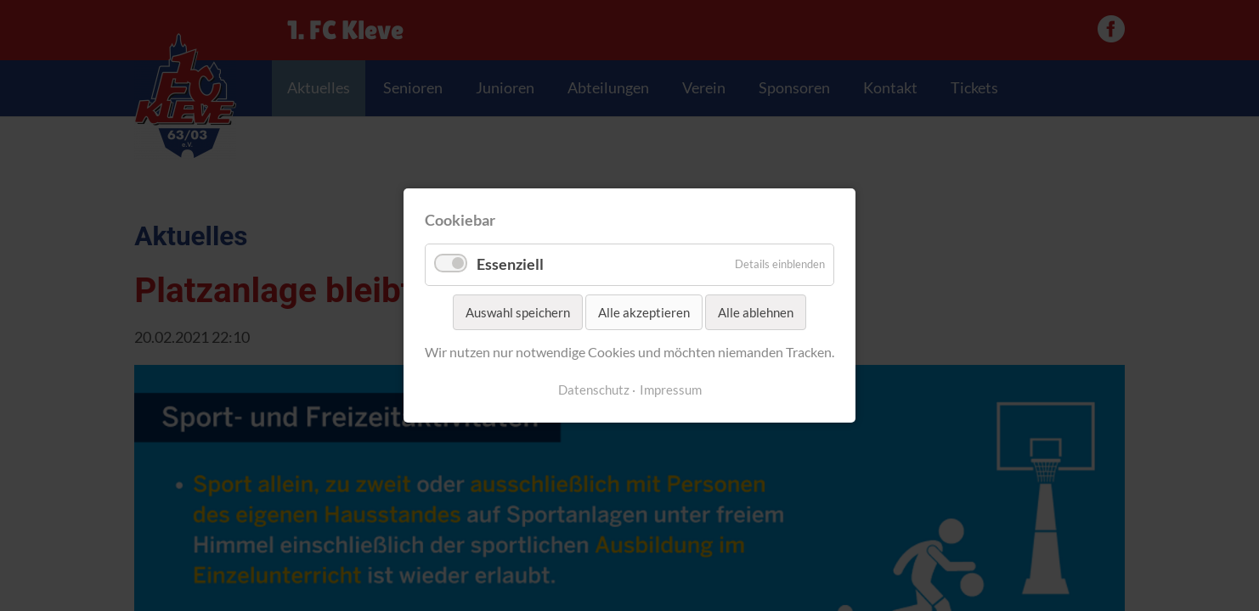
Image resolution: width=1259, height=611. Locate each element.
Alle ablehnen (755, 312)
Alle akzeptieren (644, 312)
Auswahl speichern (518, 312)
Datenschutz (594, 390)
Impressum (671, 390)
